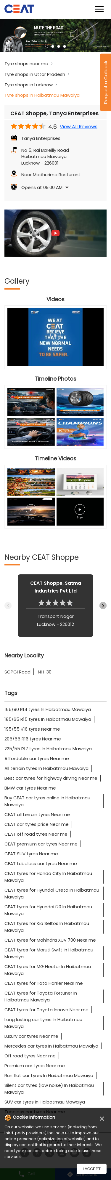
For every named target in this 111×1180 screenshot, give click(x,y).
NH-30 (45, 672)
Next (103, 605)
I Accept (92, 1169)
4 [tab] (64, 46)
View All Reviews (78, 127)
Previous (8, 605)
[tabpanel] (55, 35)
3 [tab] (58, 46)
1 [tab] (46, 46)
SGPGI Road (17, 672)
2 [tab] (52, 46)
